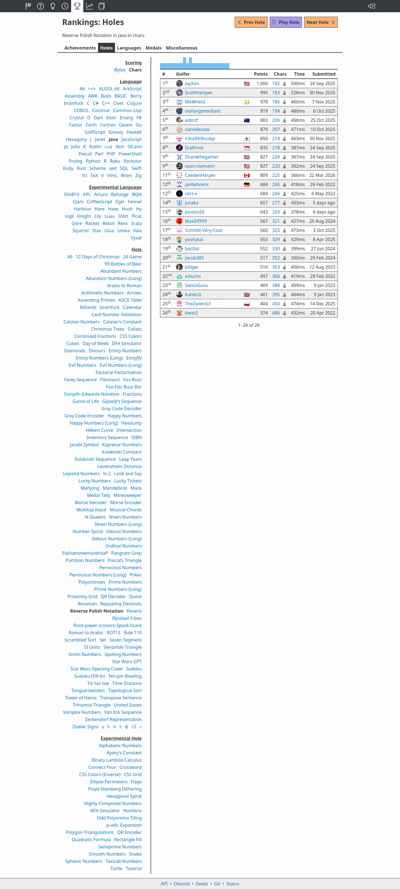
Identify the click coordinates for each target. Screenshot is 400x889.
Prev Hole (251, 22)
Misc (181, 48)
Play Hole (285, 22)
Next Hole (321, 22)
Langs (129, 48)
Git (217, 884)
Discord (182, 884)
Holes (106, 48)
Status (232, 884)
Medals (153, 48)
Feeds (202, 884)
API (164, 884)
